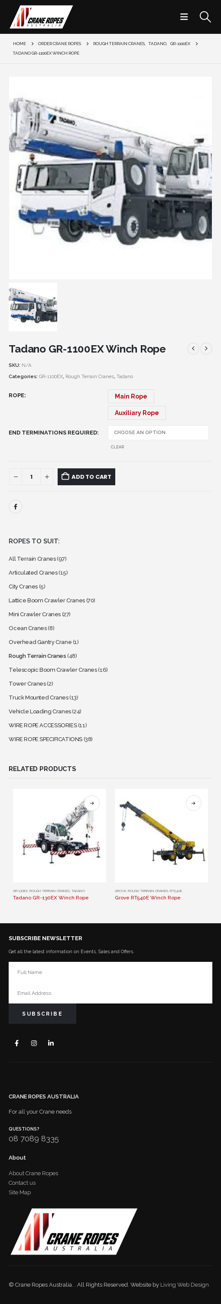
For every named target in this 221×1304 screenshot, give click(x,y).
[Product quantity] (31, 476)
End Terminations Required (53, 432)
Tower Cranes (27, 683)
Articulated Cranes (33, 572)
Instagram (34, 1043)
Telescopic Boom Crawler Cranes (53, 670)
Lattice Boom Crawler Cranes (46, 600)
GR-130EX (20, 891)
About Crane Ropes (33, 1173)
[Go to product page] (59, 835)
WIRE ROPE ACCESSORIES (43, 725)
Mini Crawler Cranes (35, 614)
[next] (206, 349)
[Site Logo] (41, 17)
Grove (120, 891)
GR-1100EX (51, 376)
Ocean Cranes (27, 628)
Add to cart (91, 477)
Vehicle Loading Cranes (40, 711)
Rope (16, 395)
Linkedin (51, 1043)
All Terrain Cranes (32, 559)
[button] (187, 17)
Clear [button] (117, 447)
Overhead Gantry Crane (40, 642)
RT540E (176, 891)
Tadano (125, 376)
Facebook (16, 506)
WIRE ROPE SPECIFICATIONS (45, 739)
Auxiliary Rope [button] (137, 412)
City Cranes (23, 586)
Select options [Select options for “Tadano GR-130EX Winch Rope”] (92, 803)
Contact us (22, 1183)
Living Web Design (184, 1284)
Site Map (20, 1192)
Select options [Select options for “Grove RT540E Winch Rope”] (194, 803)
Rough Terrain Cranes (89, 376)
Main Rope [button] (131, 396)
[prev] (193, 349)
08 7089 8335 (34, 1138)
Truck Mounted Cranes (38, 697)
